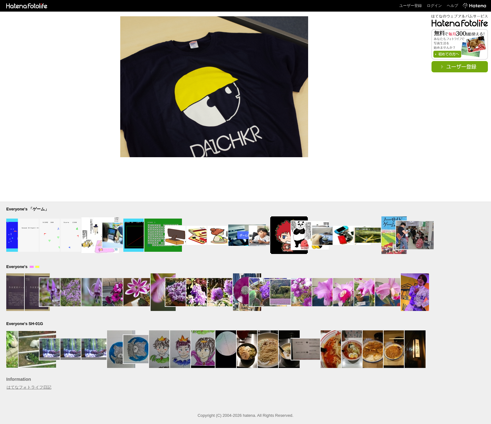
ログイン (434, 5)
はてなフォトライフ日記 (29, 387)
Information (18, 379)
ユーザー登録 (410, 5)
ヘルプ (452, 5)
